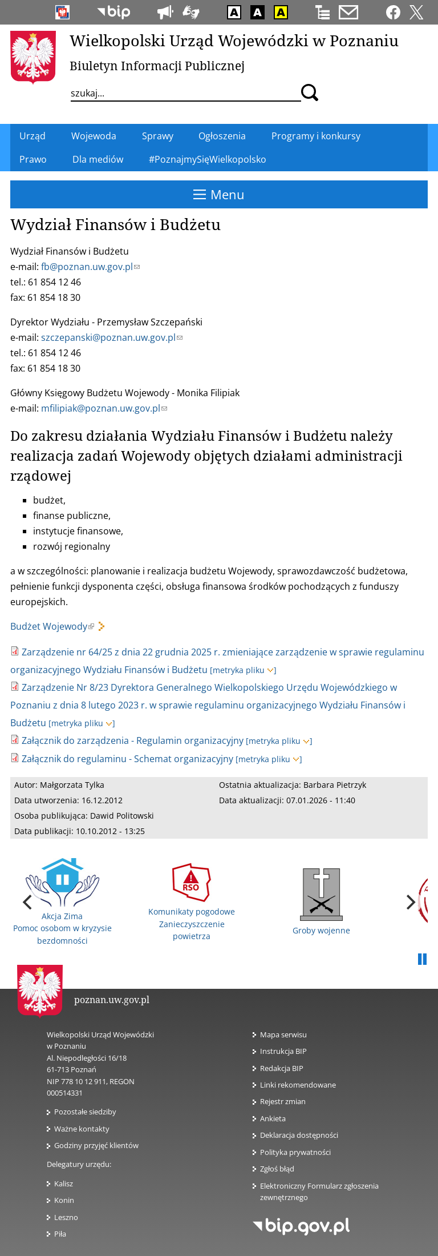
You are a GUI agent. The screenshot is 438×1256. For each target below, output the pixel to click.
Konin (64, 1200)
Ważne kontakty (82, 1129)
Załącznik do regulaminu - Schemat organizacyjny (127, 758)
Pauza (422, 960)
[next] (409, 902)
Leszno (66, 1217)
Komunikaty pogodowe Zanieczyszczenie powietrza (191, 902)
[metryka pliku (243, 670)
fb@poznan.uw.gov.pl (90, 266)
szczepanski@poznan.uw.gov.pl (111, 337)
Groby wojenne (321, 902)
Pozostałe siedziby (85, 1111)
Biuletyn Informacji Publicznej (157, 66)
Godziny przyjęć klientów (96, 1145)
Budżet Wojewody (52, 626)
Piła (60, 1234)
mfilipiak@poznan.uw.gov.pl (104, 408)
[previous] (28, 902)
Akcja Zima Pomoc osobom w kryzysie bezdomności (62, 902)
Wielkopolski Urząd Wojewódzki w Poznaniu (234, 40)
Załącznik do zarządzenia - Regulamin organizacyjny (133, 740)
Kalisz (63, 1183)
